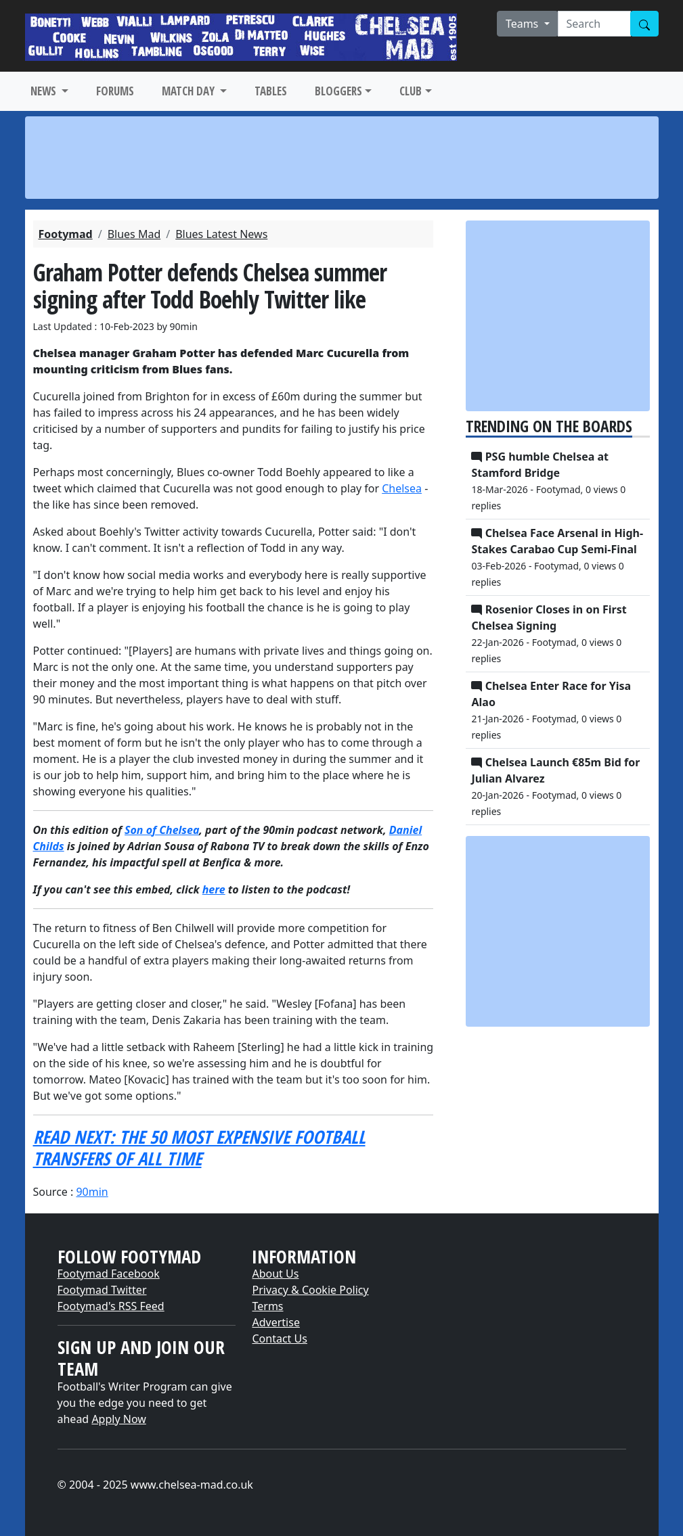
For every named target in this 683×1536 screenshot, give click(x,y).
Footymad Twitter (102, 1289)
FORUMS (115, 91)
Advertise (275, 1322)
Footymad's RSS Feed (111, 1306)
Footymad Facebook (109, 1273)
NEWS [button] (44, 91)
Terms (267, 1306)
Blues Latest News (221, 234)
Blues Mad (134, 234)
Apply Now (118, 1419)
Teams (524, 23)
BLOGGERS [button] (338, 91)
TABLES (271, 91)
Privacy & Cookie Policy (310, 1289)
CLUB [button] (410, 91)
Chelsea (402, 488)
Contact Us (279, 1338)
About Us (275, 1273)
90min (92, 1191)
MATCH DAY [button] (189, 91)
